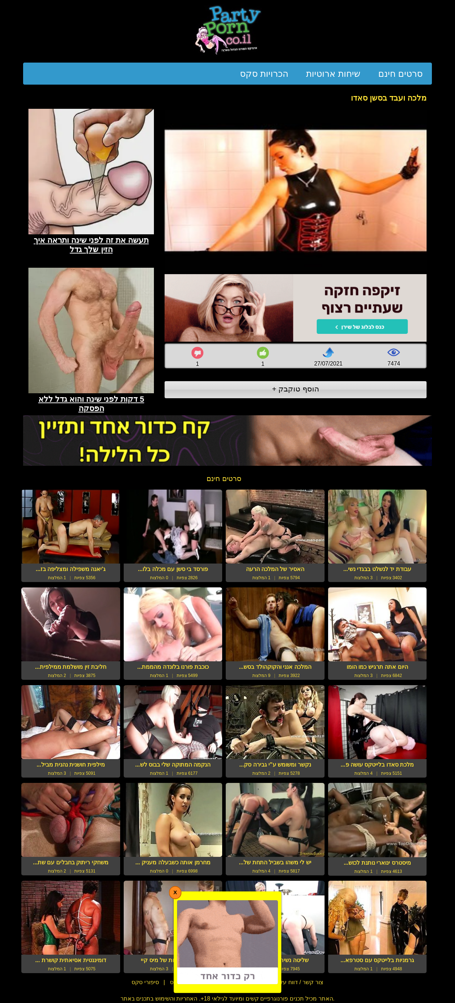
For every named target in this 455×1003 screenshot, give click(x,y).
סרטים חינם (400, 74)
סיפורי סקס (145, 982)
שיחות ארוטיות (333, 74)
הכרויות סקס (264, 74)
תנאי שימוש (223, 982)
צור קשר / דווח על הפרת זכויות (285, 982)
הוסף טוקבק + (295, 389)
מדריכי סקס (184, 982)
